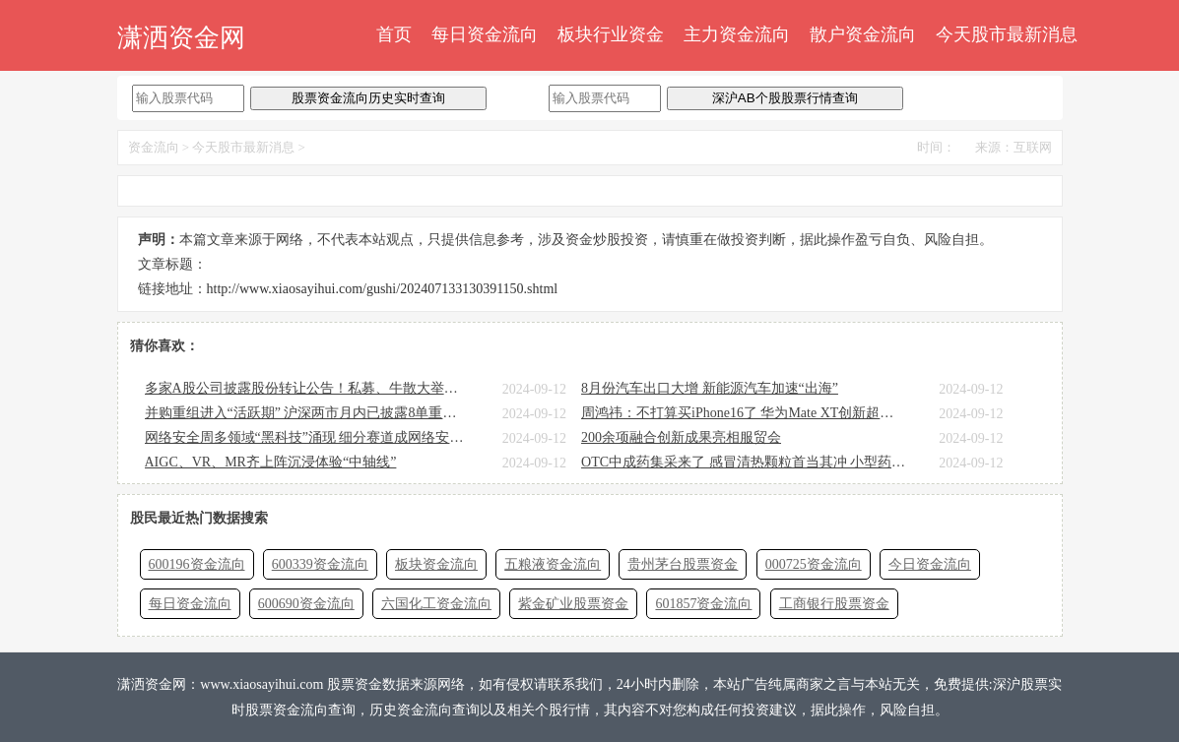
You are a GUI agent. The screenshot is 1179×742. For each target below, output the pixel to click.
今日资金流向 (929, 564)
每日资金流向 (484, 34)
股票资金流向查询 (300, 710)
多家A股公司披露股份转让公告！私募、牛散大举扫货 (307, 388)
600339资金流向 (320, 564)
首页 (394, 34)
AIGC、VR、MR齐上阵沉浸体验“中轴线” (271, 462)
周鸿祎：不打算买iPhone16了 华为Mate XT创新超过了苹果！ (743, 412)
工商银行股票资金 (834, 603)
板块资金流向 (436, 564)
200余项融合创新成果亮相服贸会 (681, 437)
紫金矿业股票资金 (573, 603)
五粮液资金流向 (552, 564)
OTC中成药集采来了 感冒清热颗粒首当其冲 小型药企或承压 (743, 462)
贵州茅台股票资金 (682, 564)
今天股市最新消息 (1007, 34)
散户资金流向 (863, 34)
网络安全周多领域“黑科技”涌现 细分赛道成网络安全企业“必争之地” (307, 437)
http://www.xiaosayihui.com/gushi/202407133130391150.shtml (382, 288)
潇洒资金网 (181, 38)
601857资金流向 (703, 603)
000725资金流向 (813, 564)
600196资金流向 (197, 564)
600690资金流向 (306, 603)
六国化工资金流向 (436, 603)
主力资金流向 (737, 34)
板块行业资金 (610, 34)
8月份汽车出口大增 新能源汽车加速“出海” (709, 388)
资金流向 (153, 147)
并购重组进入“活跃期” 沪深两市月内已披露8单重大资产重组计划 (307, 412)
